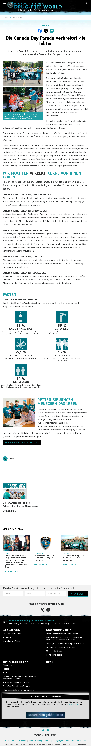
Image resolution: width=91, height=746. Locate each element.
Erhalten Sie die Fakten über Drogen (62, 633)
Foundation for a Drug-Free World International (31, 620)
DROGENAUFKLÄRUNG (58, 630)
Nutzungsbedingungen (54, 740)
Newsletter (17, 17)
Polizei (6, 668)
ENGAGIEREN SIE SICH (15, 661)
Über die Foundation (12, 633)
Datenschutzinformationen (15, 740)
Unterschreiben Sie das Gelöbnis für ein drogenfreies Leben (20, 677)
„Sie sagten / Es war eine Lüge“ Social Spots (65, 643)
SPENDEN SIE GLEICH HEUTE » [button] (22, 442)
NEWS (49, 661)
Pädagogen (8, 665)
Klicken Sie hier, (74, 704)
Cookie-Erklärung (35, 740)
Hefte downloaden (54, 655)
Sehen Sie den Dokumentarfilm (64, 638)
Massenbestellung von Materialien (18, 690)
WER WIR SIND (11, 630)
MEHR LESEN (9, 511)
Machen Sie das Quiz (55, 651)
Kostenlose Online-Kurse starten (60, 647)
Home (6, 17)
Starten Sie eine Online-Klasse (16, 682)
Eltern (5, 672)
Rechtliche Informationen (76, 740)
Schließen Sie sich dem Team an (17, 686)
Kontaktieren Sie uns (12, 641)
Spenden (7, 637)
